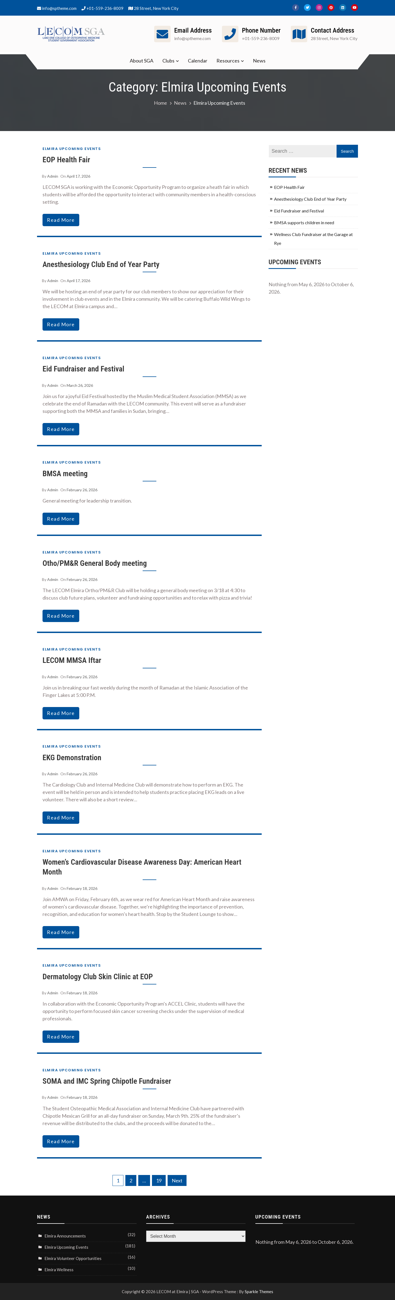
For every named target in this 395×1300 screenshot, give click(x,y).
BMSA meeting (65, 473)
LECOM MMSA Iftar (72, 660)
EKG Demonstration (72, 757)
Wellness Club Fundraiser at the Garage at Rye (313, 239)
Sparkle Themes (259, 1291)
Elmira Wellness (59, 1269)
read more (61, 220)
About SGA (141, 61)
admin (52, 176)
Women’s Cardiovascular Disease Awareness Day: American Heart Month (142, 867)
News (259, 61)
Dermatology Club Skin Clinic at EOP (98, 976)
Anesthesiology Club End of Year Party (101, 264)
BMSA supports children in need (304, 222)
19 (159, 1180)
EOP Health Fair (67, 159)
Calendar (197, 61)
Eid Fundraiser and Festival (84, 368)
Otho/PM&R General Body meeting (95, 563)
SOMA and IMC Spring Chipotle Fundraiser (107, 1081)
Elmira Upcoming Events (72, 148)
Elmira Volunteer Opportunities (72, 1258)
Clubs (168, 61)
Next (177, 1180)
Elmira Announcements (65, 1235)
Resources (227, 61)
